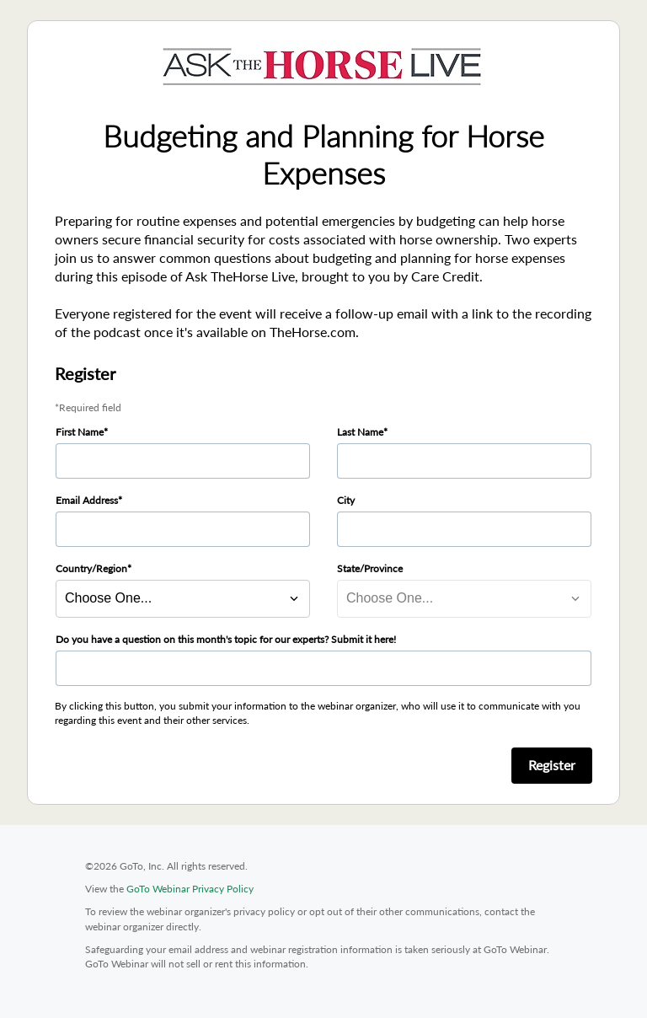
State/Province (370, 568)
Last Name (360, 432)
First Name (80, 432)
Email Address (87, 500)
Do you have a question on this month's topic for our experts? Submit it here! (226, 639)
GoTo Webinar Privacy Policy (190, 888)
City (346, 500)
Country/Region (91, 568)
